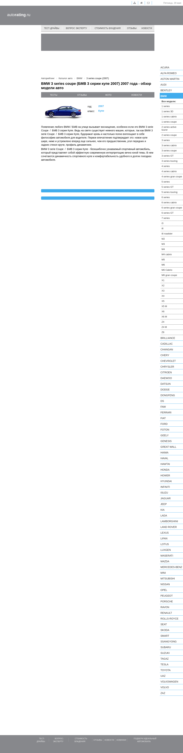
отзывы (82, 95)
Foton (164, 429)
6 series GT (168, 213)
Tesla (164, 664)
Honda (165, 469)
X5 (163, 301)
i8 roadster (167, 233)
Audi (163, 84)
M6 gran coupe (169, 275)
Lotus (164, 544)
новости (136, 95)
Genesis (166, 441)
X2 (163, 285)
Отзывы (132, 28)
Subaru (165, 647)
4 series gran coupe (172, 176)
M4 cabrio (167, 254)
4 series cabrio (169, 171)
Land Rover (168, 527)
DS (162, 401)
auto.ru (18, 15)
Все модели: (169, 101)
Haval (164, 458)
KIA (162, 509)
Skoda (164, 630)
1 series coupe (169, 121)
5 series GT (168, 187)
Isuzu (164, 492)
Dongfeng (167, 395)
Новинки (121, 740)
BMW (163, 96)
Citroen (166, 372)
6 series (166, 197)
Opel (163, 590)
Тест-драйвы (51, 28)
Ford (164, 423)
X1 (163, 280)
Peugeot (166, 595)
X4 (163, 296)
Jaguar (165, 498)
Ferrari (165, 412)
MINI (163, 572)
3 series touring (169, 161)
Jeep (163, 504)
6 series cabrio (169, 202)
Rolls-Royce (169, 618)
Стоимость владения (107, 28)
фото (108, 95)
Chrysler (167, 366)
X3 (163, 290)
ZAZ (162, 693)
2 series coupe (169, 135)
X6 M (164, 316)
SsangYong (168, 641)
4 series (166, 166)
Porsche (166, 601)
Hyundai (166, 481)
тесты (53, 95)
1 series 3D (167, 111)
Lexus (164, 532)
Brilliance (167, 338)
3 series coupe (169, 150)
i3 (162, 223)
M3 (163, 244)
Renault (166, 612)
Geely (164, 435)
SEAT (163, 624)
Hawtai (165, 464)
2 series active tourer (169, 128)
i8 (162, 228)
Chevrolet (168, 361)
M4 (163, 249)
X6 (163, 311)
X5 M (164, 306)
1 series (166, 106)
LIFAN (163, 538)
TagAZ (164, 658)
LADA (163, 515)
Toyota (165, 670)
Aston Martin (169, 78)
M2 (163, 238)
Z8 (163, 332)
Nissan (165, 584)
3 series (166, 140)
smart (164, 635)
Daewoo (166, 378)
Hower (165, 475)
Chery (164, 355)
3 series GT (168, 155)
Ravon (164, 607)
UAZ (162, 675)
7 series (166, 218)
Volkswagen (169, 681)
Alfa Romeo (168, 73)
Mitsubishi (167, 578)
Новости (146, 28)
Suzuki (165, 653)
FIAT (163, 418)
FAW (163, 406)
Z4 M (164, 327)
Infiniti (165, 486)
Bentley (166, 90)
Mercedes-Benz (171, 567)
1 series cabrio (169, 116)
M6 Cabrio (167, 270)
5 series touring (169, 192)
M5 (163, 259)
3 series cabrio (169, 145)
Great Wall (168, 446)
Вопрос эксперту (76, 28)
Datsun (165, 383)
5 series (166, 181)
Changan (166, 349)
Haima (164, 452)
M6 (163, 264)
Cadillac (166, 343)
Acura (164, 67)
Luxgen (165, 549)
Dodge (165, 389)
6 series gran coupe (172, 207)
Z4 (163, 321)
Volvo (164, 687)
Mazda (164, 561)
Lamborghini (169, 521)
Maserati (166, 555)
